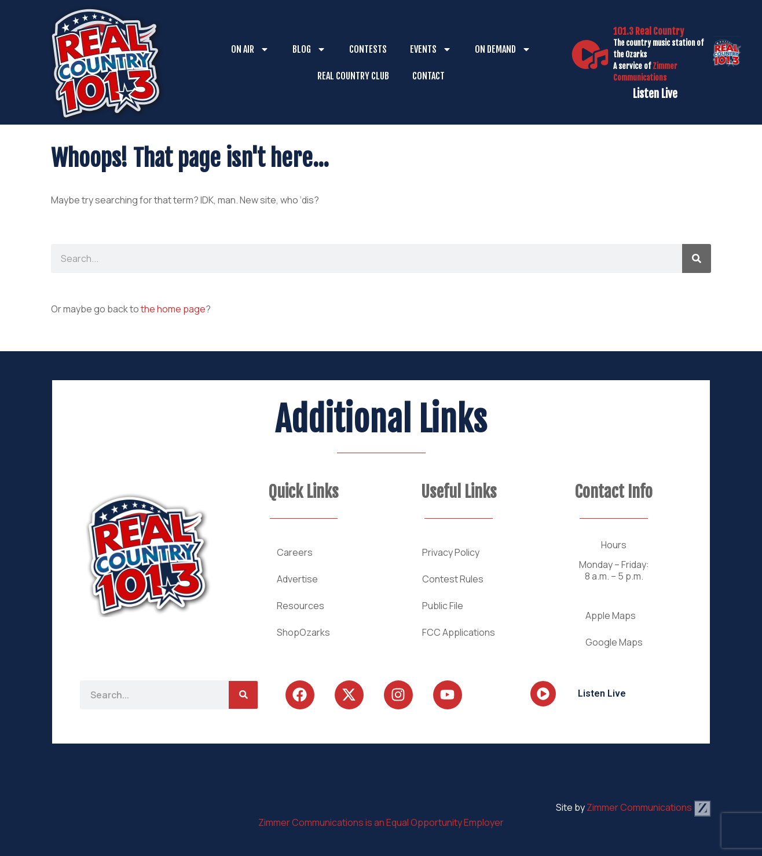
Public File (442, 605)
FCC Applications (458, 632)
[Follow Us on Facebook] (299, 694)
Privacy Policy (450, 552)
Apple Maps (610, 615)
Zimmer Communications (649, 807)
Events (431, 49)
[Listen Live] (590, 54)
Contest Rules (452, 579)
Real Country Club (353, 76)
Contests (368, 49)
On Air (250, 49)
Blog (309, 49)
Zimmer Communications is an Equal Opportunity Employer (381, 822)
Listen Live (655, 94)
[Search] (696, 258)
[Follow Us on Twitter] (349, 694)
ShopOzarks (303, 632)
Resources (300, 605)
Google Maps (614, 642)
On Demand (503, 49)
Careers (295, 552)
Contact (428, 76)
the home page (173, 309)
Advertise (297, 579)
